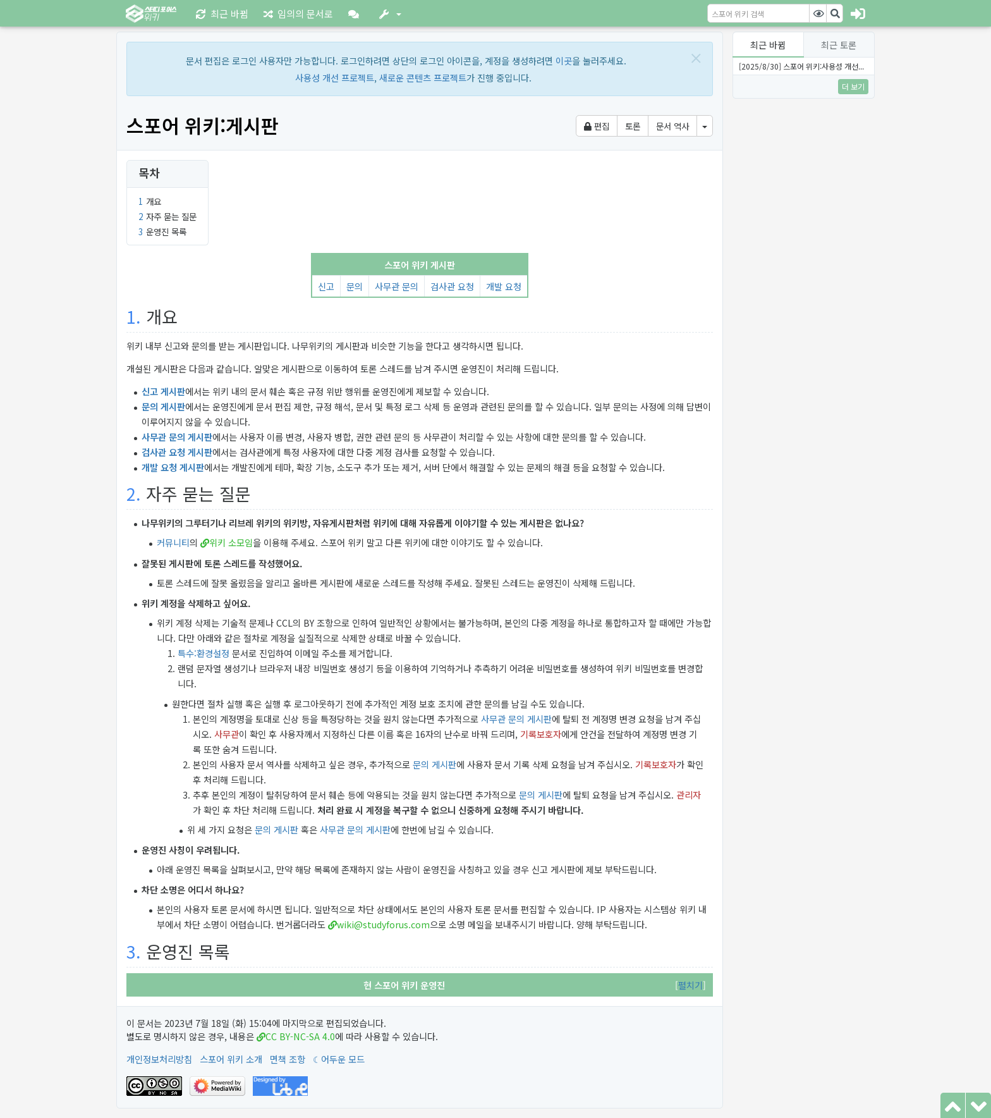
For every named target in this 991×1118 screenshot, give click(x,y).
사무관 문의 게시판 (177, 436)
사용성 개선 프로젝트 (334, 77)
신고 (326, 286)
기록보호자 (540, 733)
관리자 (688, 794)
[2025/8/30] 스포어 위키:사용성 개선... (801, 66)
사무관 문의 (396, 286)
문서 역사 (672, 126)
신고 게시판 (163, 391)
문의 (354, 286)
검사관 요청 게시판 (177, 451)
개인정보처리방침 (159, 1059)
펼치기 (690, 985)
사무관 (226, 733)
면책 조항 (287, 1059)
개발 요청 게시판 (173, 467)
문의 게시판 (163, 406)
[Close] (696, 58)
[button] (356, 13)
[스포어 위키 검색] (758, 13)
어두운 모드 (343, 1059)
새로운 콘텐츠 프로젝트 (422, 77)
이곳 (564, 60)
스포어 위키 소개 (231, 1059)
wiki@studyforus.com (383, 924)
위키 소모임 (231, 542)
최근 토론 (838, 44)
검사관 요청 (452, 286)
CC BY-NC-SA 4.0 (300, 1036)
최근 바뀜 (768, 44)
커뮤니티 (173, 542)
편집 (596, 126)
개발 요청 (503, 286)
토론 (632, 126)
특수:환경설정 (203, 653)
